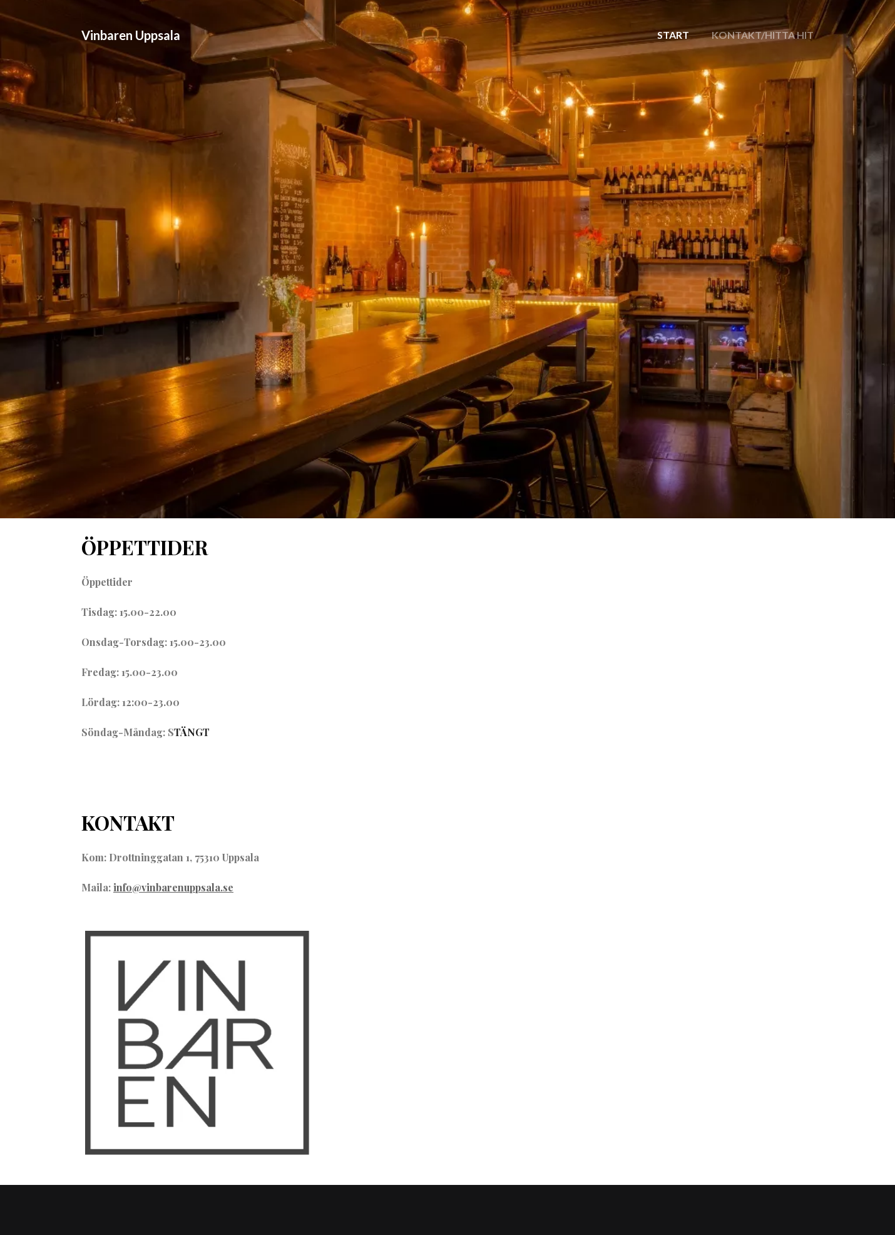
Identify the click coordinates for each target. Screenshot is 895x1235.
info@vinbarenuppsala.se (173, 887)
